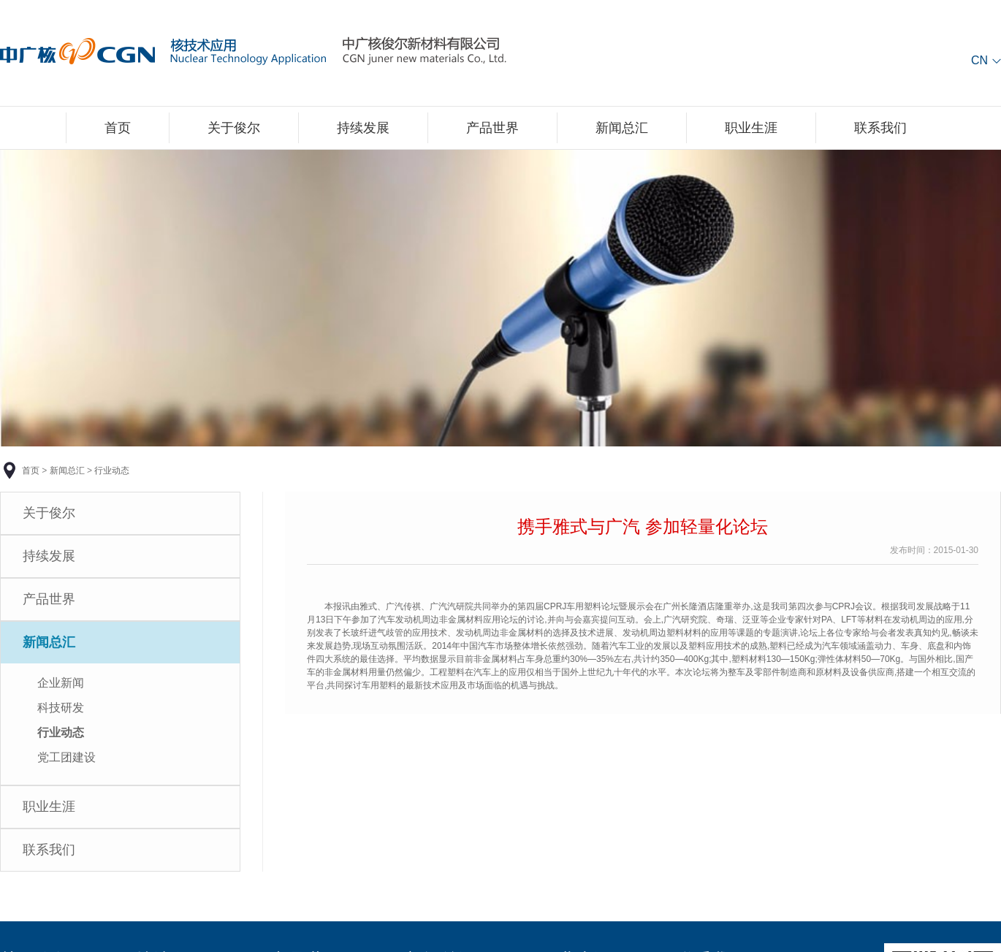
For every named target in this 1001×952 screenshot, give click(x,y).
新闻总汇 (621, 128)
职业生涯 (751, 128)
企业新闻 (60, 683)
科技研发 (60, 707)
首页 (117, 128)
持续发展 (363, 128)
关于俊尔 (234, 128)
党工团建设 (66, 757)
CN (979, 60)
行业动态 (111, 470)
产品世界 (492, 128)
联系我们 (880, 128)
